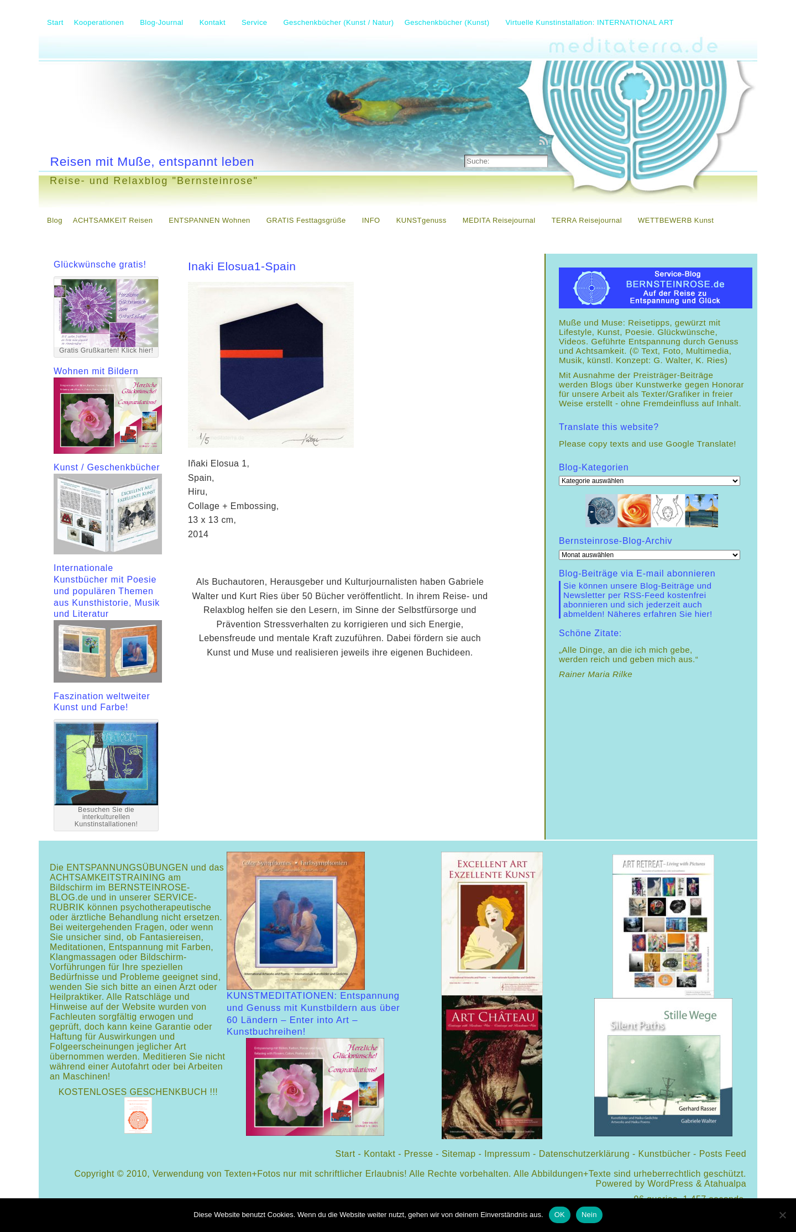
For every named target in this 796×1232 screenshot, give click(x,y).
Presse (418, 1153)
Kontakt (379, 1153)
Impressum (507, 1153)
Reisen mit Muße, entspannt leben (152, 161)
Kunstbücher (664, 1153)
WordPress (670, 1183)
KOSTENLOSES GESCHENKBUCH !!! (138, 1092)
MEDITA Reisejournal (499, 220)
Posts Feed (722, 1153)
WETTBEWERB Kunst (676, 220)
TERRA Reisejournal (587, 220)
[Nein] (782, 1214)
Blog (54, 220)
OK (559, 1214)
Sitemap (459, 1153)
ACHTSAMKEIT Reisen (113, 220)
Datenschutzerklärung (584, 1153)
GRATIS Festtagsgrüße (306, 220)
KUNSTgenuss (421, 220)
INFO (371, 220)
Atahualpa (725, 1183)
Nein (589, 1214)
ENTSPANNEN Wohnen (209, 220)
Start (345, 1153)
